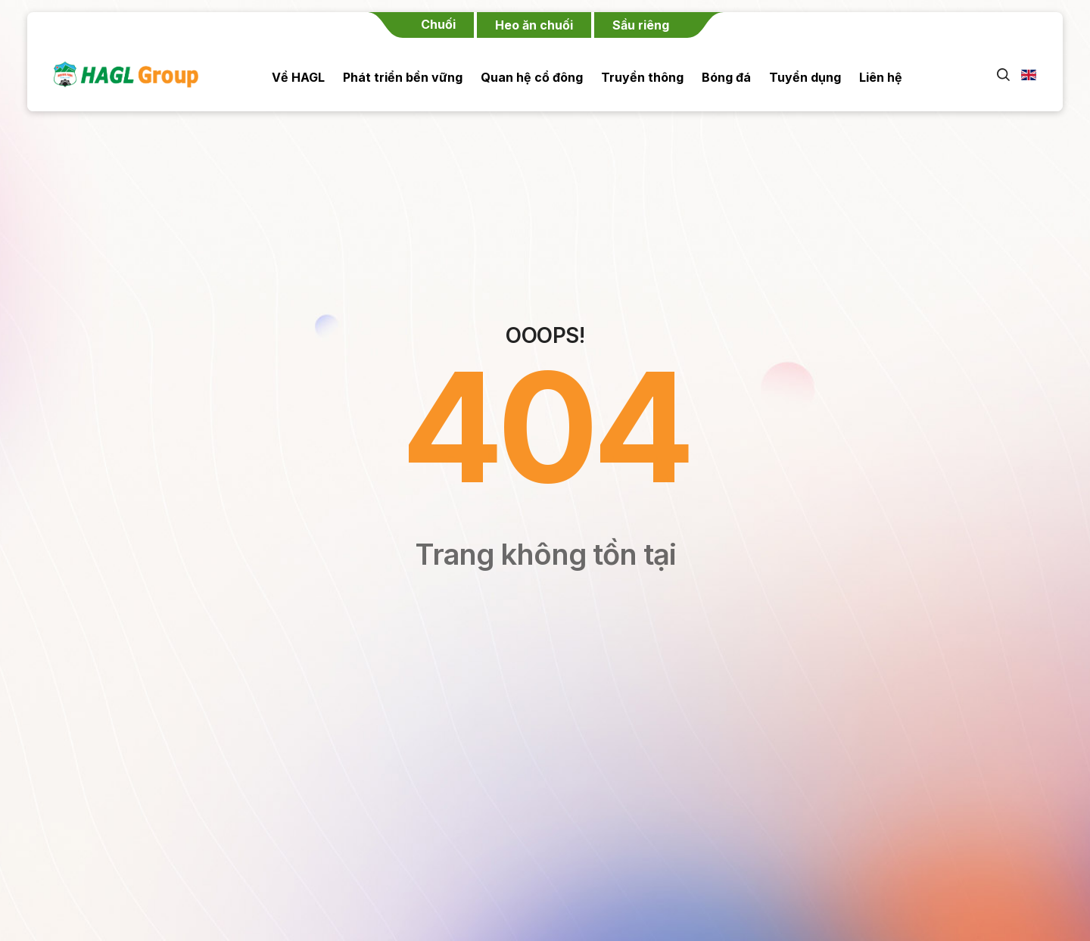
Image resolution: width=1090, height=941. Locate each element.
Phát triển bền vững (402, 77)
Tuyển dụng (805, 77)
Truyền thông (642, 77)
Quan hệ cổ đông (532, 77)
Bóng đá (726, 77)
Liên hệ (880, 77)
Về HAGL (298, 77)
